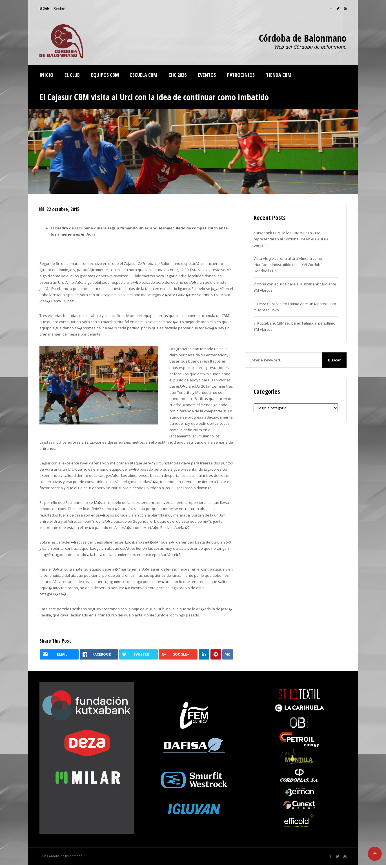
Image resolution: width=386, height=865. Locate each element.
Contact (60, 8)
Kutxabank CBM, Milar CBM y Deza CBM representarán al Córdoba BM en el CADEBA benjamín (291, 239)
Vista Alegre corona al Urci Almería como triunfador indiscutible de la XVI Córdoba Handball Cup (288, 264)
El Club (44, 8)
